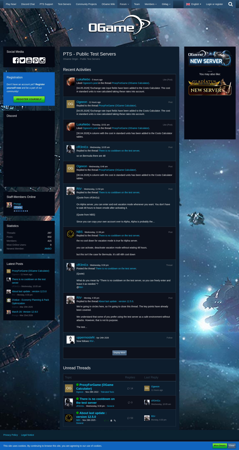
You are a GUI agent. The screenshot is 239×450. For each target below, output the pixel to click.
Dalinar (15, 307)
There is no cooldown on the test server (119, 150)
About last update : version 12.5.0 (29, 291)
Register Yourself (28, 99)
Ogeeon (15, 274)
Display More (119, 353)
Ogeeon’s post (90, 83)
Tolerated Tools (107, 392)
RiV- (14, 295)
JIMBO (47, 248)
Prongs (17, 204)
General (110, 406)
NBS (80, 232)
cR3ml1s (16, 286)
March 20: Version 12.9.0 (25, 311)
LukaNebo (83, 79)
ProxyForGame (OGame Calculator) (30, 271)
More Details (220, 446)
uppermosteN (85, 337)
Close (231, 446)
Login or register (214, 4)
